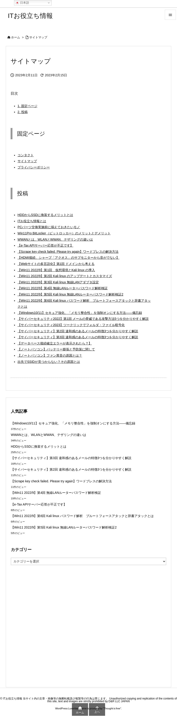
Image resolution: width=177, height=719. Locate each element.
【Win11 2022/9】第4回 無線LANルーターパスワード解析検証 (63, 288)
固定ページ (27, 106)
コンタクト (26, 155)
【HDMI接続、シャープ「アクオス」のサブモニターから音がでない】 (68, 257)
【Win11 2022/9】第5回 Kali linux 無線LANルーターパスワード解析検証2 (70, 294)
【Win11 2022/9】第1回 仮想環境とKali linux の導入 (56, 270)
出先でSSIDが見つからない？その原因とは (49, 362)
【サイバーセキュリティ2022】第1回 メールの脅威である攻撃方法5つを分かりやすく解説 (83, 319)
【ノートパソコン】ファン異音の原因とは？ (50, 355)
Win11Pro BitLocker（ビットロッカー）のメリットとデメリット (64, 233)
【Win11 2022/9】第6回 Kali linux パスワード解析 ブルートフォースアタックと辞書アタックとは (84, 304)
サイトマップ (38, 37)
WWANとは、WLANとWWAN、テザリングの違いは (55, 239)
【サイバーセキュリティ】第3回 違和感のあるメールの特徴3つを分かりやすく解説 (78, 337)
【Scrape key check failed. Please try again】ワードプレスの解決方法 (68, 251)
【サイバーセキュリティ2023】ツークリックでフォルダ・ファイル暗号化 (71, 325)
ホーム (15, 37)
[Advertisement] (88, 626)
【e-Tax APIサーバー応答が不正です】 (45, 245)
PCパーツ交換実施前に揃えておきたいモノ (49, 227)
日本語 (22, 3)
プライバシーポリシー (34, 167)
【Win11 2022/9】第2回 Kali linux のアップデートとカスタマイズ (65, 276)
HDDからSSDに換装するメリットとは (45, 215)
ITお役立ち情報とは (32, 221)
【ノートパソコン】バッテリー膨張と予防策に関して (56, 349)
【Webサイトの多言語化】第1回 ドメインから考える (56, 264)
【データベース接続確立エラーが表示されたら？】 (55, 343)
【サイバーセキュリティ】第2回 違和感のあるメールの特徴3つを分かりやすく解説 (78, 331)
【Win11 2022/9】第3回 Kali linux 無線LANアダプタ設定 (58, 282)
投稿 (23, 112)
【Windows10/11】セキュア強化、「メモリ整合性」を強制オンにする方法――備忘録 (80, 313)
